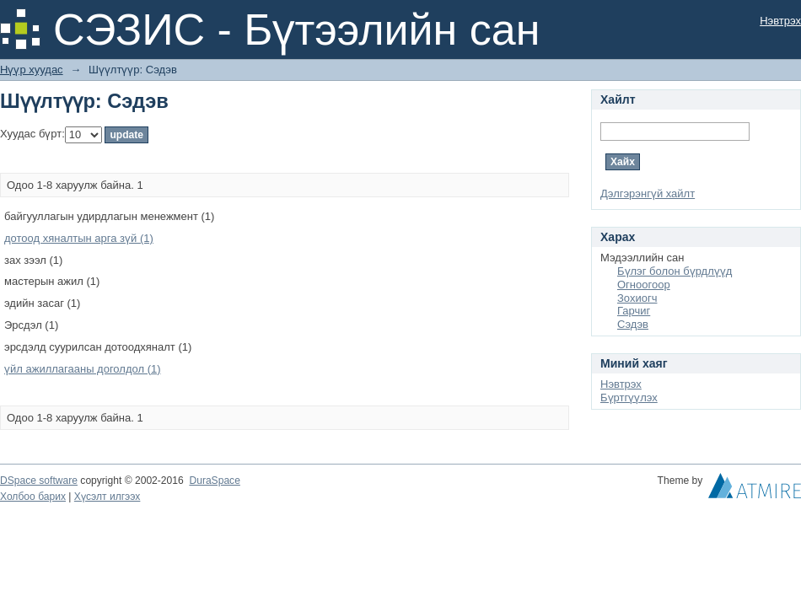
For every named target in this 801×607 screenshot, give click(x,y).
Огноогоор (643, 284)
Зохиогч (637, 298)
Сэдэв (632, 324)
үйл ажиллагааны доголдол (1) (82, 369)
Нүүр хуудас (31, 69)
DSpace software (39, 480)
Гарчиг (633, 310)
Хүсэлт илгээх (107, 496)
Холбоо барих (33, 496)
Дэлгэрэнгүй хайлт (647, 193)
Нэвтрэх (780, 20)
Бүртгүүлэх (629, 397)
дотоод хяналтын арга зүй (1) (78, 238)
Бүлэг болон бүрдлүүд (674, 271)
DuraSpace (214, 480)
